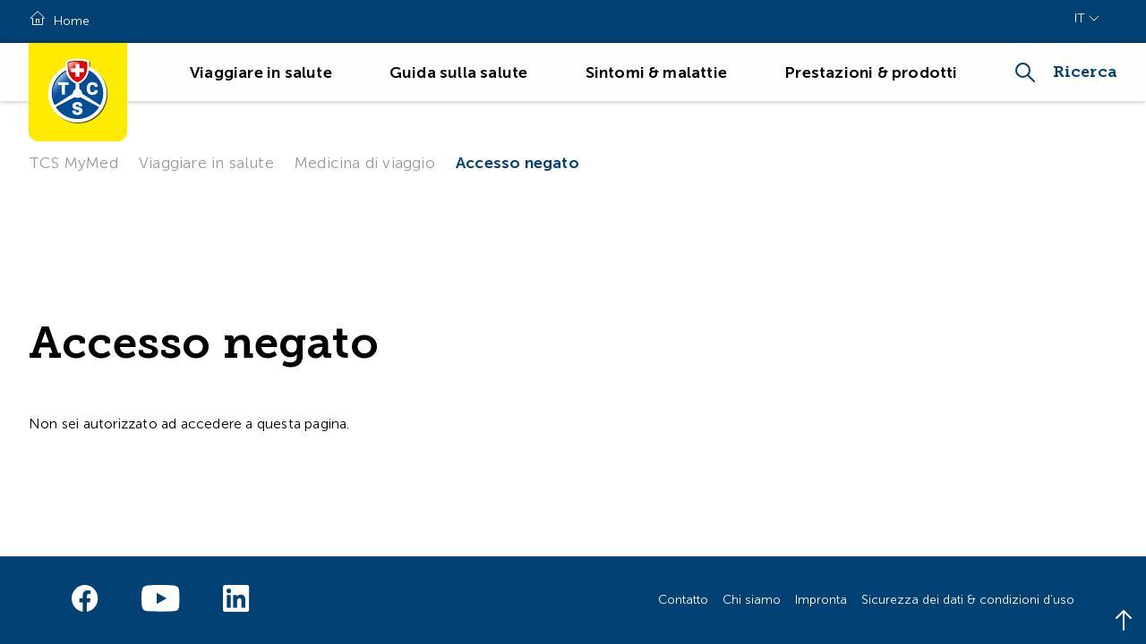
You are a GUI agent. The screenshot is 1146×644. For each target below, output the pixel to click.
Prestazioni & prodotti (870, 72)
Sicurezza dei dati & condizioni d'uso (967, 599)
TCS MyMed (73, 163)
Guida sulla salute (458, 72)
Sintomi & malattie (657, 72)
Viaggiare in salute (261, 72)
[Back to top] (1123, 621)
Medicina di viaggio (365, 163)
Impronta (821, 599)
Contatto (683, 599)
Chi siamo (752, 599)
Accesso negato (517, 163)
